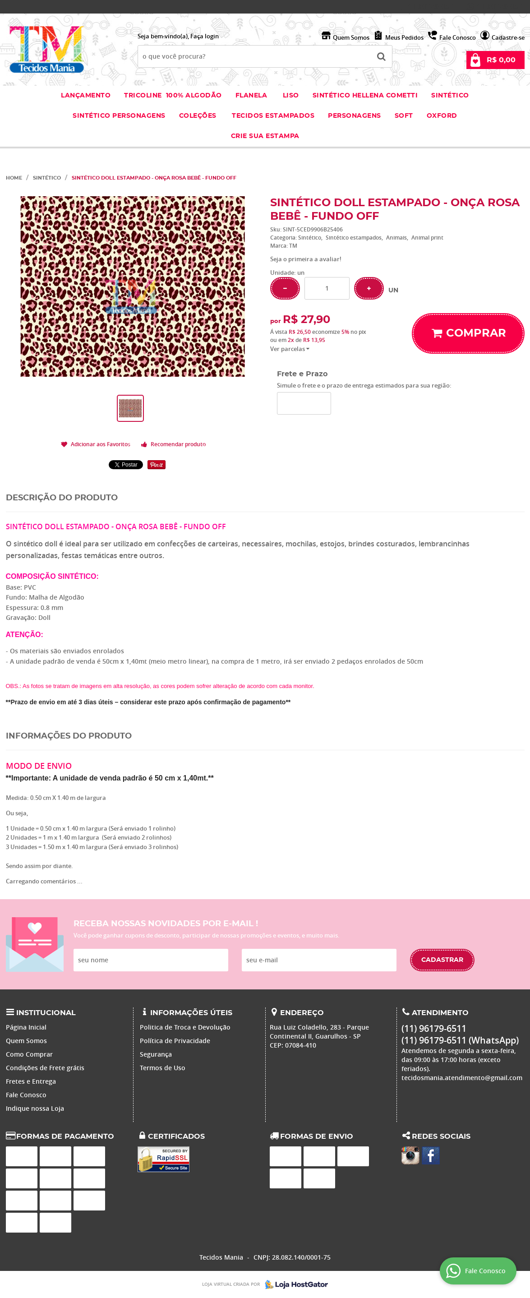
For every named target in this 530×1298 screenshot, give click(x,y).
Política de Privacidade (175, 1040)
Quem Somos (351, 37)
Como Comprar (29, 1054)
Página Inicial (26, 1027)
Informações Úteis (191, 1012)
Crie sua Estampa (265, 136)
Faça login (204, 36)
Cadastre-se (508, 37)
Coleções (199, 116)
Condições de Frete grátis (45, 1067)
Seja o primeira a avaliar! (305, 259)
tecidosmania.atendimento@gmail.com (461, 1077)
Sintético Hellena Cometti (365, 95)
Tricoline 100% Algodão (173, 95)
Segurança (156, 1054)
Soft (404, 116)
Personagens (354, 116)
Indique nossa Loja (35, 1108)
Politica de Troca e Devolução (185, 1027)
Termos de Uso (162, 1067)
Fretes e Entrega (31, 1081)
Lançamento (86, 95)
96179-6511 (431, 6)
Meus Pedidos (404, 37)
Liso (290, 95)
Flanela (251, 95)
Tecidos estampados (273, 116)
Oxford (442, 116)
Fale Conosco (457, 37)
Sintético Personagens (119, 116)
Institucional (46, 1012)
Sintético (450, 95)
